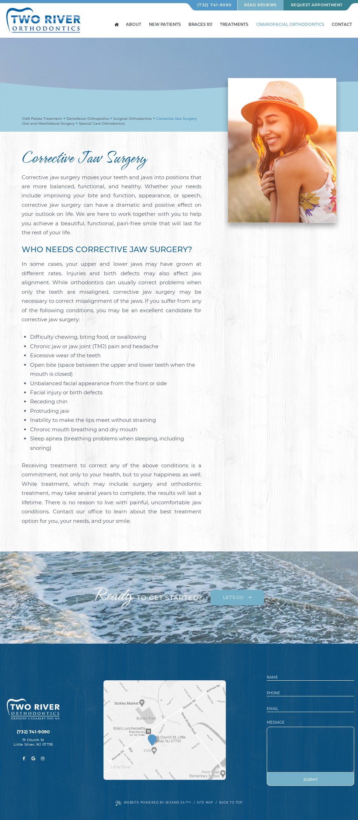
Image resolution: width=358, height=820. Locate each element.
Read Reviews (260, 5)
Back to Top (231, 802)
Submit (310, 779)
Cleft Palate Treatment (42, 118)
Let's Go (237, 597)
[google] (33, 759)
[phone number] (310, 693)
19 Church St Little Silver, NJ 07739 (33, 742)
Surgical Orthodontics (132, 118)
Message (276, 722)
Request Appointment (317, 5)
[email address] (310, 708)
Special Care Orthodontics (102, 123)
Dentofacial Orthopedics (87, 118)
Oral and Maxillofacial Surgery (48, 123)
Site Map (205, 802)
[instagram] (43, 759)
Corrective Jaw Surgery (176, 118)
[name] (310, 677)
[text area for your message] (310, 750)
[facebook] (24, 759)
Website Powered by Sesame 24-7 (153, 803)
